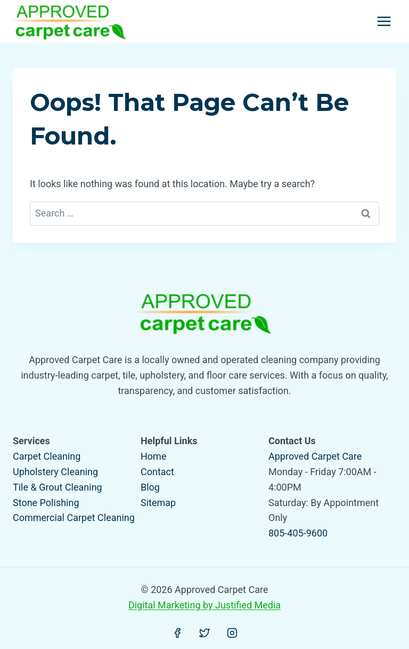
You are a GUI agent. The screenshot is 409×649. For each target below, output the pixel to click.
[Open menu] (383, 21)
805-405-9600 (298, 533)
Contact (157, 471)
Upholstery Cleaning (55, 471)
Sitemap (158, 502)
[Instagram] (232, 633)
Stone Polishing (46, 502)
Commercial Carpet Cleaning (74, 517)
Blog (150, 487)
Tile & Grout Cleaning (57, 487)
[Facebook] (177, 633)
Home (153, 456)
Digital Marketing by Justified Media (204, 605)
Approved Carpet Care (315, 456)
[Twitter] (204, 633)
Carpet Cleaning (46, 456)
